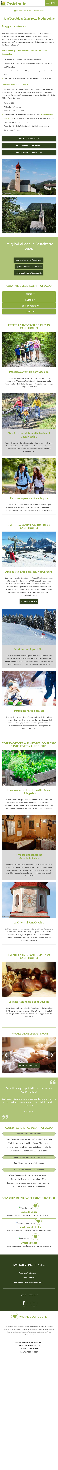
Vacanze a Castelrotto (29, 1273)
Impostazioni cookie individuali (28, 1345)
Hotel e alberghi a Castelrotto (28, 260)
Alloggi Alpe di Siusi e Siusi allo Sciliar (29, 1282)
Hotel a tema (29, 1277)
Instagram (34, 1301)
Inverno (30, 300)
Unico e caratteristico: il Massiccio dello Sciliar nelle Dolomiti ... (29, 1226)
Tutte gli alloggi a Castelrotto (28, 273)
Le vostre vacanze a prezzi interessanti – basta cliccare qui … (29, 1241)
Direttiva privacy (36, 1342)
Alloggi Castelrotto (29, 139)
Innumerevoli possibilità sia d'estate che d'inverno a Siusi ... (29, 1210)
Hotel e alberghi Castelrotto (29, 146)
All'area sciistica (29, 601)
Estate (31, 294)
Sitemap (18, 1342)
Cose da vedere (31, 305)
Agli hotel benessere (28, 1065)
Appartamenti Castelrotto (29, 152)
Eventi (31, 311)
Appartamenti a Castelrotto (29, 266)
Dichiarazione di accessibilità (28, 1349)
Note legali (25, 1342)
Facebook (24, 1301)
